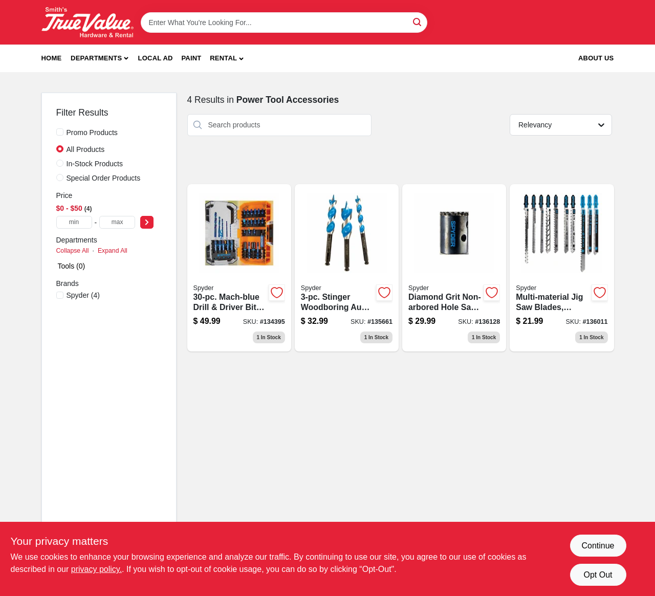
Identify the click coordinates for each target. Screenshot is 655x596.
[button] (227, 59)
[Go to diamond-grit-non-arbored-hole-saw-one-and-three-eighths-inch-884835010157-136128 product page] (454, 268)
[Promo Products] (59, 132)
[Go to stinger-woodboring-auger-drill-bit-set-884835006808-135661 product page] (347, 268)
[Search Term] (284, 22)
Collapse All (72, 250)
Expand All (112, 250)
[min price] (74, 222)
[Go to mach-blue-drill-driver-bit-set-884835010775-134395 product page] (239, 268)
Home (51, 58)
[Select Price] (147, 222)
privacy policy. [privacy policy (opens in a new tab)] (96, 569)
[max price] (117, 222)
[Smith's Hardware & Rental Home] (87, 22)
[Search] (417, 21)
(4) (83, 295)
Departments (96, 58)
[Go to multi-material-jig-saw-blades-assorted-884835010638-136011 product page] (562, 268)
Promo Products (92, 132)
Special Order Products (104, 178)
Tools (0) (71, 266)
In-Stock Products (95, 163)
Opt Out (597, 574)
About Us (596, 58)
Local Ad (155, 58)
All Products (86, 149)
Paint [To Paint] (191, 58)
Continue (597, 545)
